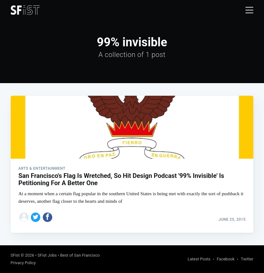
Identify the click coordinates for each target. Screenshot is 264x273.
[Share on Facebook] (47, 217)
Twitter (247, 259)
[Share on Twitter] (35, 217)
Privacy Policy (23, 262)
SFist (15, 255)
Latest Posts (199, 259)
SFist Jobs (47, 255)
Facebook (225, 259)
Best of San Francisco (80, 255)
